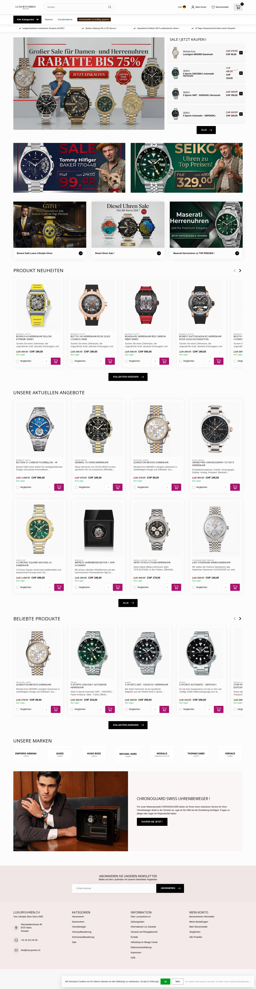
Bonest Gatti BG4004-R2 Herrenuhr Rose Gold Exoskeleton (200, 338)
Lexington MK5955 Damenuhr (151, 462)
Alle (206, 130)
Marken (49, 19)
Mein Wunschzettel (198, 927)
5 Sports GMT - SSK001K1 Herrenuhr (146, 684)
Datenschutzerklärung (141, 947)
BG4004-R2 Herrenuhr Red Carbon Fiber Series (145, 338)
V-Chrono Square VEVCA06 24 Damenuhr (34, 564)
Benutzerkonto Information (201, 916)
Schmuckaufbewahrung (83, 937)
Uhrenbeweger (79, 927)
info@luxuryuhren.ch (30, 950)
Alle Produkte (195, 937)
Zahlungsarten (137, 922)
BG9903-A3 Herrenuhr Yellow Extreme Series (34, 338)
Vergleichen (25, 361)
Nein (177, 981)
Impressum (136, 952)
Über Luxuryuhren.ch (141, 916)
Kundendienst (65, 19)
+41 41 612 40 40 (29, 940)
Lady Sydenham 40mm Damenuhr (211, 562)
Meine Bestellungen (198, 922)
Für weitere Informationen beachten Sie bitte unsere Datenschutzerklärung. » (218, 981)
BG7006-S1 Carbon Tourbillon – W (36, 462)
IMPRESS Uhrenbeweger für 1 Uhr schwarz (94, 564)
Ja (165, 981)
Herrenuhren (78, 916)
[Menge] (46, 361)
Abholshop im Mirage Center (144, 942)
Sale (74, 942)
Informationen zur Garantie (143, 927)
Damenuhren (78, 922)
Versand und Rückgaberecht (144, 932)
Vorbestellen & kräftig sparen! (94, 19)
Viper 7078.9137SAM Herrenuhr (152, 562)
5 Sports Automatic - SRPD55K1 (198, 684)
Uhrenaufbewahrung (81, 932)
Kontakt (134, 937)
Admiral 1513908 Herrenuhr (91, 462)
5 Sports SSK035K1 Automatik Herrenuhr (89, 686)
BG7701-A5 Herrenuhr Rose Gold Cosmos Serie (90, 338)
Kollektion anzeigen (128, 377)
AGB (133, 957)
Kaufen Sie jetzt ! (152, 821)
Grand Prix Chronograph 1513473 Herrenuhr (213, 464)
